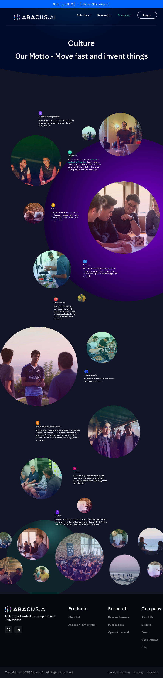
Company (124, 15)
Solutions (83, 15)
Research (103, 15)
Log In (147, 15)
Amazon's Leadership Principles (83, 160)
